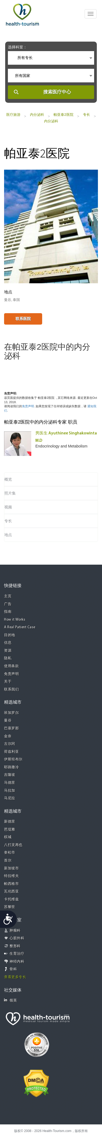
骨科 (13, 969)
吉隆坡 (9, 775)
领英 (10, 1000)
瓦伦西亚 (11, 891)
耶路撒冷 (11, 767)
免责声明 (28, 406)
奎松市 (9, 852)
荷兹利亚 (11, 752)
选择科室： (17, 47)
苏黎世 (9, 907)
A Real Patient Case (19, 627)
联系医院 (23, 318)
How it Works (14, 619)
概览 (8, 479)
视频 (8, 507)
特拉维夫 (11, 876)
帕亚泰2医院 (63, 115)
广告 (7, 604)
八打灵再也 (13, 845)
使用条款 (11, 666)
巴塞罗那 (11, 728)
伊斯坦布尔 (13, 759)
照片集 (10, 493)
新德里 (9, 821)
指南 (7, 612)
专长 (86, 115)
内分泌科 (37, 115)
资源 (7, 650)
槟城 (7, 837)
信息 (7, 643)
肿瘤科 (15, 930)
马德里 (9, 783)
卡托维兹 (11, 899)
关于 (7, 681)
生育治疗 (17, 954)
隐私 (7, 658)
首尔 (7, 860)
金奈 (7, 736)
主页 (7, 596)
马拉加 (9, 790)
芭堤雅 (9, 829)
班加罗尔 (11, 713)
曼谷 (7, 720)
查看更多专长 (15, 977)
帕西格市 (11, 884)
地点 (8, 535)
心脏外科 (17, 938)
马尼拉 (9, 798)
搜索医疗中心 (57, 92)
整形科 (15, 946)
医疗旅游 (13, 115)
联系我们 (11, 689)
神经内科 (17, 961)
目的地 (9, 635)
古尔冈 (9, 744)
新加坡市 (11, 868)
